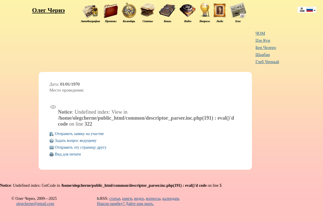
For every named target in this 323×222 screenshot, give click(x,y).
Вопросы (204, 21)
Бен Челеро (265, 47)
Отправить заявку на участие (79, 134)
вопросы (153, 198)
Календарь (129, 21)
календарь (170, 198)
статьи (114, 198)
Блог (238, 21)
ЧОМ (260, 33)
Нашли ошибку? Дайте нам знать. (125, 204)
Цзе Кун (262, 40)
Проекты (110, 21)
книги (127, 198)
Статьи (147, 21)
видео (139, 198)
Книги (167, 21)
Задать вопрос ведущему (76, 140)
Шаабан (262, 54)
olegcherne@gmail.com (35, 204)
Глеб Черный (267, 61)
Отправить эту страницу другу (81, 147)
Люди (219, 21)
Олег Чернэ (48, 10)
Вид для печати (68, 154)
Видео (187, 21)
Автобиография (90, 21)
